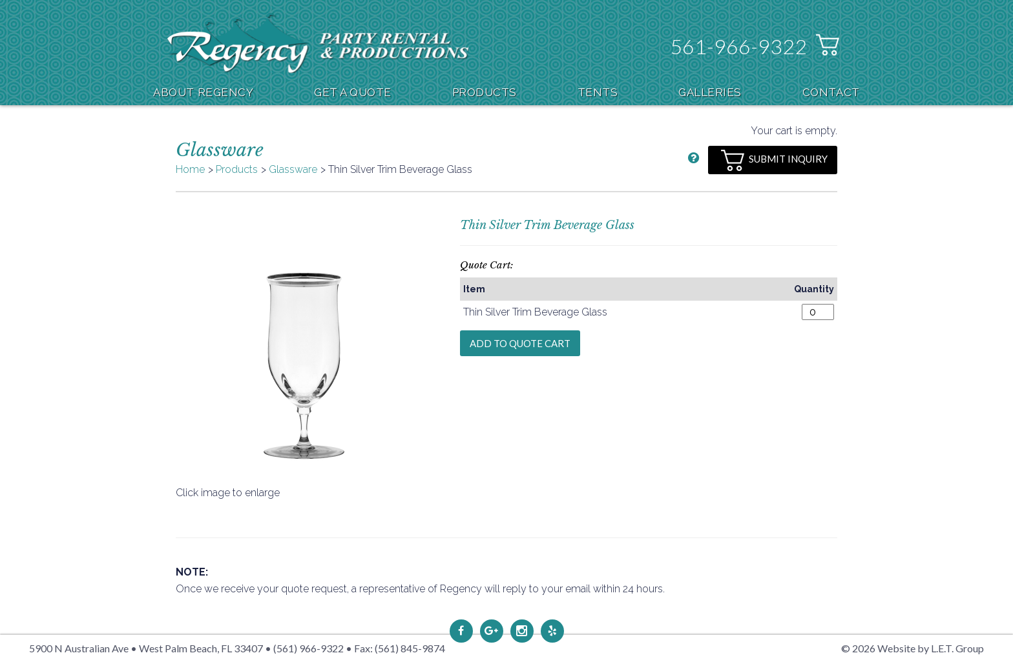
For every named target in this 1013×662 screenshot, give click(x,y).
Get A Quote (353, 92)
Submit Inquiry (774, 160)
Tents (598, 92)
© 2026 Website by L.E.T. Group (912, 648)
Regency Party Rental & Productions (318, 43)
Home (190, 169)
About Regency (203, 92)
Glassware (293, 169)
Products (484, 92)
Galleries (710, 92)
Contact (831, 92)
